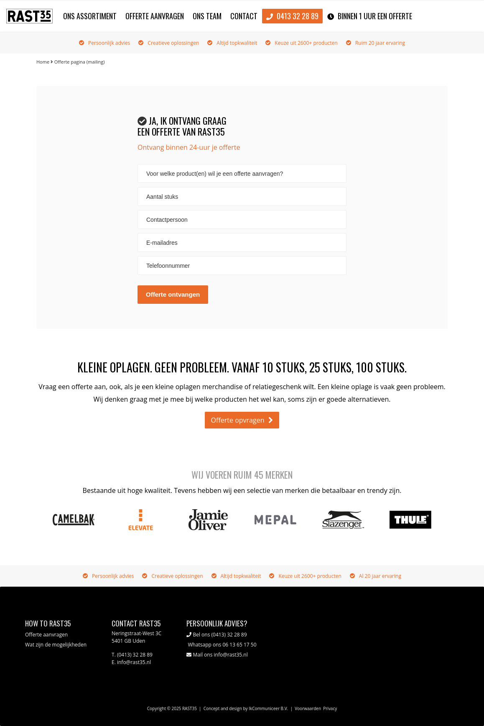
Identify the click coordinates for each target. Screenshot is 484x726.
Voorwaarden (308, 708)
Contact (243, 15)
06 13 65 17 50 (239, 644)
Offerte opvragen (238, 420)
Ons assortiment (90, 15)
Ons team (207, 15)
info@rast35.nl (231, 654)
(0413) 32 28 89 (229, 634)
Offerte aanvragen (154, 15)
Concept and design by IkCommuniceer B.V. (246, 708)
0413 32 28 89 (292, 16)
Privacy (330, 708)
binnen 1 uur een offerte (369, 16)
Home (42, 62)
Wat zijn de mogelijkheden (56, 644)
